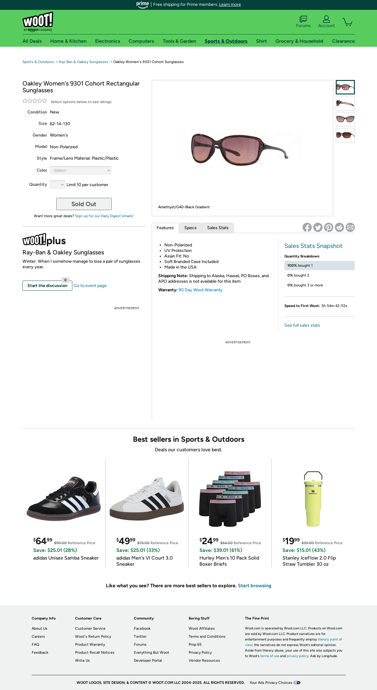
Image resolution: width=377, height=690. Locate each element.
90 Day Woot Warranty (200, 290)
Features (165, 227)
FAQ (35, 644)
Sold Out (83, 204)
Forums (303, 21)
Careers (38, 636)
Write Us (82, 660)
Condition (37, 112)
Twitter (140, 636)
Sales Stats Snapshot (313, 245)
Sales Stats (218, 227)
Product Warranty (90, 644)
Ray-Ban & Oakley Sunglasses (83, 62)
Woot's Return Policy (93, 636)
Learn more (230, 4)
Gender (40, 135)
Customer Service (90, 628)
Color (42, 170)
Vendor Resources (204, 660)
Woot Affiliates (202, 628)
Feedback (40, 652)
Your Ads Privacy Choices (271, 682)
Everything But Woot (151, 652)
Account (326, 21)
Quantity (38, 184)
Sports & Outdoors (38, 62)
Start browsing (254, 585)
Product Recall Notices (94, 652)
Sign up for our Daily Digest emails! (104, 216)
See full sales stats (302, 325)
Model (41, 146)
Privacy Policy (200, 652)
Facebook (142, 628)
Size (42, 123)
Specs (190, 227)
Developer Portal (148, 660)
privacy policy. (298, 656)
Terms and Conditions (207, 636)
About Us (39, 628)
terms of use (269, 656)
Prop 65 (195, 644)
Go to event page (90, 285)
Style (42, 158)
